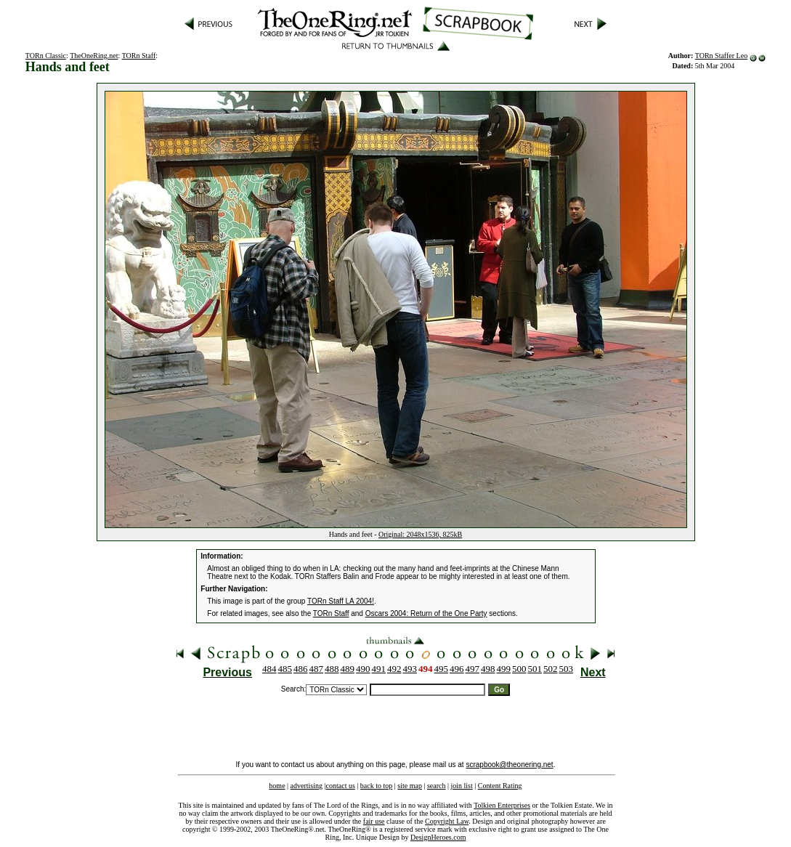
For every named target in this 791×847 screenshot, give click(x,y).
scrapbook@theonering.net (509, 765)
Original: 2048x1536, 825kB (420, 534)
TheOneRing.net (94, 56)
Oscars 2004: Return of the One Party (426, 613)
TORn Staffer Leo (721, 56)
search (436, 786)
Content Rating (500, 786)
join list (461, 786)
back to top (376, 786)
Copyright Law (446, 821)
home (277, 786)
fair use (374, 821)
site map (409, 786)
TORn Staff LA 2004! (340, 601)
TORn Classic (45, 56)
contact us (340, 786)
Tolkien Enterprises (502, 805)
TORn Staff (139, 56)
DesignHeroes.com (438, 837)
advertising (307, 786)
